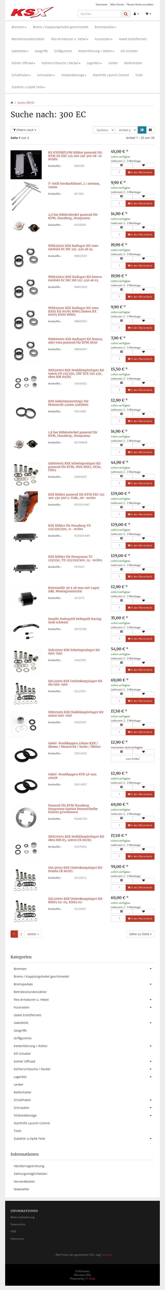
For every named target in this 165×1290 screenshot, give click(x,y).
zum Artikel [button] (132, 759)
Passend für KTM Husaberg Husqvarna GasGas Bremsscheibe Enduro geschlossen (73, 808)
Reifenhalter (133, 63)
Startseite (101, 4)
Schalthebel (21, 75)
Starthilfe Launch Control (111, 75)
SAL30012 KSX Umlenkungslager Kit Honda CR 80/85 (75, 869)
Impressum (17, 1238)
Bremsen (19, 27)
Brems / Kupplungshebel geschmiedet (60, 27)
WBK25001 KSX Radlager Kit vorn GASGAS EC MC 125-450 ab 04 (73, 247)
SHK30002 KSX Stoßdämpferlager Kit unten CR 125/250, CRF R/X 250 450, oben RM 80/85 (76, 373)
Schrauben (46, 75)
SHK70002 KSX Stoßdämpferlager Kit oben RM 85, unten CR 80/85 (76, 838)
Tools (139, 75)
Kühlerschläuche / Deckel (61, 63)
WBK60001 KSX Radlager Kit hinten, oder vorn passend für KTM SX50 (75, 340)
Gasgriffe (41, 51)
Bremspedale (105, 27)
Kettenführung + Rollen (96, 51)
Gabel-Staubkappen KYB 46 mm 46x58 (72, 775)
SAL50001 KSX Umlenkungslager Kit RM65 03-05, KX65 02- (75, 900)
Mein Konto (117, 4)
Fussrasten (104, 39)
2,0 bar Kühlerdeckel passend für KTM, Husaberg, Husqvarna (73, 216)
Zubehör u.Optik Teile (28, 87)
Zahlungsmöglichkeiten (30, 1174)
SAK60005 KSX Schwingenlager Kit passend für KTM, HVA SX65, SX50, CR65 (74, 466)
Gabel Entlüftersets (133, 39)
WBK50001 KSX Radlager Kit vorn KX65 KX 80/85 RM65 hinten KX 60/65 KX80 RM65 (73, 311)
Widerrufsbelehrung (23, 1217)
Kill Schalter (129, 51)
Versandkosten (24, 1181)
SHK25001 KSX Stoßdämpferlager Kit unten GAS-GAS (76, 713)
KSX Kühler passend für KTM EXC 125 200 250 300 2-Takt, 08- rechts (76, 496)
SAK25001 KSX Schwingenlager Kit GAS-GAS (74, 651)
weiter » (33, 934)
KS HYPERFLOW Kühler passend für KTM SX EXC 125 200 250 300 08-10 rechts (75, 156)
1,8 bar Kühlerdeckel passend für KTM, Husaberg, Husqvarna (72, 433)
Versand (107, 1255)
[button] (142, 130)
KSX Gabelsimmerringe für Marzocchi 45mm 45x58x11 (68, 402)
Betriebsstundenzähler (28, 39)
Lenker (113, 63)
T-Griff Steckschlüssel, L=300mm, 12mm (74, 185)
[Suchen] (99, 13)
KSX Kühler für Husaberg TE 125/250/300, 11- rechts (69, 527)
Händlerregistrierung (29, 1166)
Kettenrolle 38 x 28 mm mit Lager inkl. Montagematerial (73, 589)
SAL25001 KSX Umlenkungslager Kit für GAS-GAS (75, 682)
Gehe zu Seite (140, 934)
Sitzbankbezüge (73, 75)
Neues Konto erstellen (140, 4)
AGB (13, 1231)
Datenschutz (18, 1224)
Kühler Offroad (23, 63)
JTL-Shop (90, 1278)
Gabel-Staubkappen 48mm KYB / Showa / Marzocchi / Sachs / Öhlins (74, 744)
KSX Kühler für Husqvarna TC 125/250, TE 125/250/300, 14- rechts (75, 558)
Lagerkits (94, 63)
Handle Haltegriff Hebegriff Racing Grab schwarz (74, 620)
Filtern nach (24, 130)
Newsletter (21, 1189)
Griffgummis (63, 51)
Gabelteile (20, 51)
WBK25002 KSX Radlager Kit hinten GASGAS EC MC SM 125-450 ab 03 (75, 278)
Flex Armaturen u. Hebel (69, 39)
